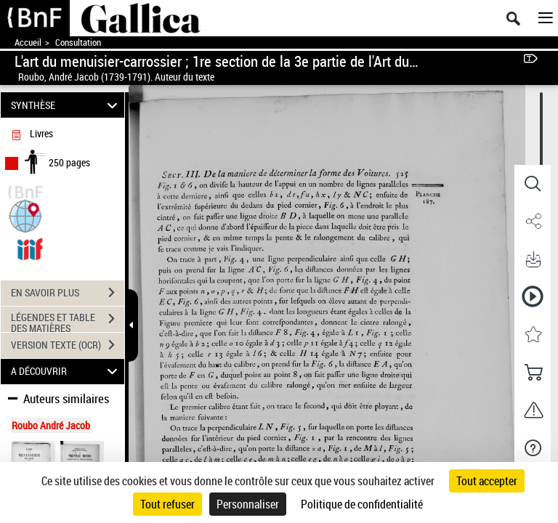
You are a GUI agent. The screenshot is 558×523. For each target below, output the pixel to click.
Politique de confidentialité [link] (362, 504)
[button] (25, 215)
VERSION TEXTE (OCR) (67, 345)
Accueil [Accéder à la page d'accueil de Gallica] (28, 42)
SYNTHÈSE (66, 105)
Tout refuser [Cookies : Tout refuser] (167, 504)
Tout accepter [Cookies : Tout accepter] (486, 481)
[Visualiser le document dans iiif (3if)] (30, 247)
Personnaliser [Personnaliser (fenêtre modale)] (248, 504)
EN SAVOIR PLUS (67, 293)
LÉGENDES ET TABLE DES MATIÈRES (67, 320)
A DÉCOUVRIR (66, 371)
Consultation (78, 42)
